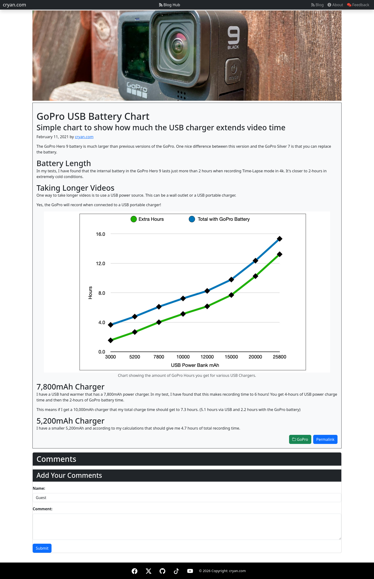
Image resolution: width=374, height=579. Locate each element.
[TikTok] (176, 570)
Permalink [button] (325, 439)
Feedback (358, 4)
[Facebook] (134, 570)
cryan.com (14, 4)
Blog (317, 4)
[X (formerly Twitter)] (148, 570)
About (335, 4)
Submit (42, 548)
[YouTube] (190, 570)
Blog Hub (169, 4)
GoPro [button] (300, 439)
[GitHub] (162, 570)
